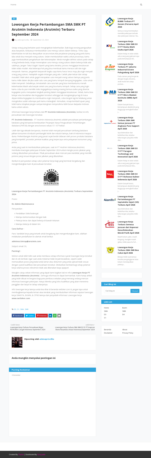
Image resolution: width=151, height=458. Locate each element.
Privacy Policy (127, 333)
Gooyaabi (41, 454)
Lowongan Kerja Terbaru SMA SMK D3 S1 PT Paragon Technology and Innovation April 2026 (128, 151)
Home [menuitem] (13, 4)
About (124, 329)
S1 (18, 309)
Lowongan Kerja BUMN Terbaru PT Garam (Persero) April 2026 (128, 22)
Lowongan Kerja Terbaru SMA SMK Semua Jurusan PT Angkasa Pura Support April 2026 (128, 123)
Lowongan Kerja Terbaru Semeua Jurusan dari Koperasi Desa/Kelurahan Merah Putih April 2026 (128, 227)
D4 (123, 314)
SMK (27, 309)
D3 (15, 309)
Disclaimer (108, 333)
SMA (22, 309)
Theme (21, 454)
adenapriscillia (23, 40)
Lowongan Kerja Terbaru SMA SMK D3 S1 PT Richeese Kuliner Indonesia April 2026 (128, 175)
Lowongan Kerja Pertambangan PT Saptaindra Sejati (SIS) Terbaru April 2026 (128, 200)
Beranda (107, 329)
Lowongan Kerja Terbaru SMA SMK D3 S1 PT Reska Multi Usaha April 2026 (128, 45)
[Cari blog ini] (117, 291)
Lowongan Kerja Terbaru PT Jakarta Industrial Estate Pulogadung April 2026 (128, 68)
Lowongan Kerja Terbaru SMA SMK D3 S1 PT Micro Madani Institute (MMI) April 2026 (128, 95)
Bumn (124, 308)
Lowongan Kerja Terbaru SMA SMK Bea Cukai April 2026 (128, 250)
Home (106, 308)
